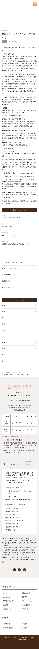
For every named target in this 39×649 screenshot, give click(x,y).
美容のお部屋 (8, 287)
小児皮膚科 (25, 624)
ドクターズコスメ (27, 601)
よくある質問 (26, 605)
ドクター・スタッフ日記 (11, 269)
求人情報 (5, 605)
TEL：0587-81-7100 (19, 400)
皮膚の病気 (8, 281)
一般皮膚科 (6, 624)
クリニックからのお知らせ (12, 262)
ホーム (5, 593)
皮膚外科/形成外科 (8, 628)
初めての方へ (7, 597)
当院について (26, 593)
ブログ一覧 (25, 609)
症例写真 (24, 597)
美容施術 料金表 (8, 601)
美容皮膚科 (25, 628)
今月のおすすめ (9, 275)
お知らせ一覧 (7, 609)
